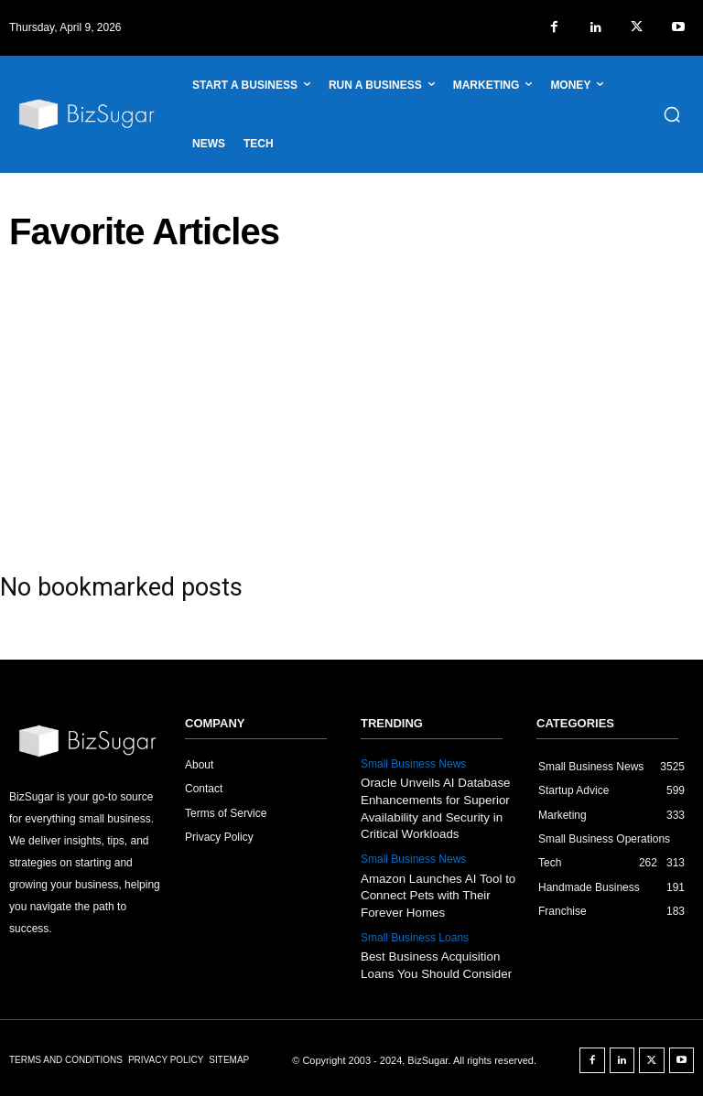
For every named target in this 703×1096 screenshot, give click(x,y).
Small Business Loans (415, 934)
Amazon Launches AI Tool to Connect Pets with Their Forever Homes (436, 892)
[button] (672, 114)
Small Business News (413, 764)
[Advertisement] (351, 405)
